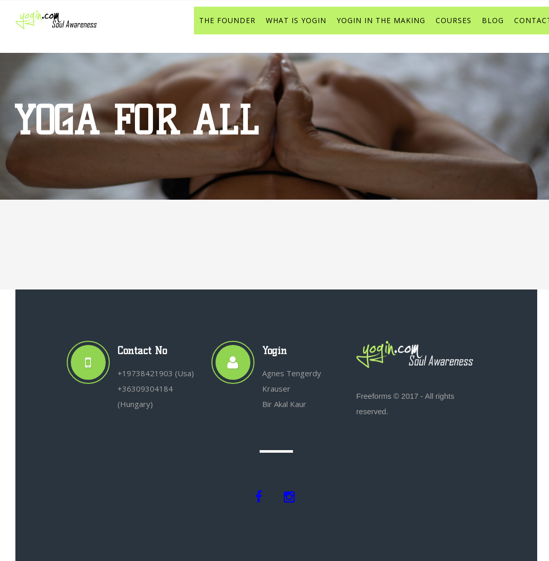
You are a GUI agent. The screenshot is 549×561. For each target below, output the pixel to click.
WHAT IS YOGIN (296, 20)
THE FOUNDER (227, 20)
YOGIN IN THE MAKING (381, 20)
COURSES (454, 20)
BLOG (493, 20)
